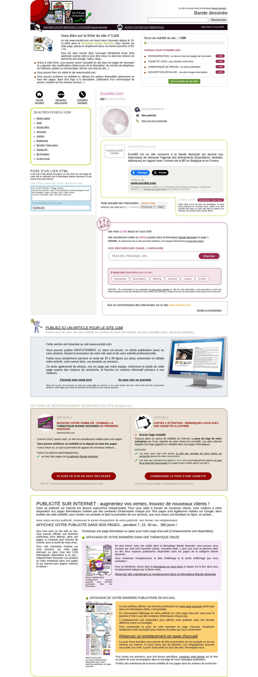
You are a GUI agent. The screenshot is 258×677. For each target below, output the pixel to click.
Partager (143, 172)
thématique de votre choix (168, 566)
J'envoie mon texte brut (76, 379)
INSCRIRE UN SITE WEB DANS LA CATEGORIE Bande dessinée (75, 27)
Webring (157, 278)
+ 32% (220, 56)
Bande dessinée (219, 8)
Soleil (39, 123)
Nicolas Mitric (43, 127)
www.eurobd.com (143, 183)
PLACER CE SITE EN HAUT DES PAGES (84, 476)
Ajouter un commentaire (209, 310)
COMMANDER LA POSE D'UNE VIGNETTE (178, 476)
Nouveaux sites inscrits (61, 101)
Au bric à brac (43, 158)
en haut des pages (194, 241)
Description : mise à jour (210, 200)
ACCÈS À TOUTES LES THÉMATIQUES (144, 27)
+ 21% (220, 67)
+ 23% (220, 61)
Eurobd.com (39, 211)
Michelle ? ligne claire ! (47, 145)
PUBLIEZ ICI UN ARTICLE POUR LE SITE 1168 (84, 328)
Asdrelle (40, 136)
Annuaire (172, 278)
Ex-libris (202, 278)
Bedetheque (42, 141)
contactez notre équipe (192, 656)
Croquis (188, 278)
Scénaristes (120, 278)
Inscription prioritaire (82, 101)
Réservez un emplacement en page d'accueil (158, 636)
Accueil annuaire (39, 101)
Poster (163, 172)
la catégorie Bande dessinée (82, 456)
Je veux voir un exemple (134, 379)
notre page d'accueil (190, 606)
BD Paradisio (43, 154)
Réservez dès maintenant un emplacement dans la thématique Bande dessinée (165, 574)
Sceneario (41, 132)
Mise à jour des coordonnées (154, 121)
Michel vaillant (43, 118)
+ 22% (220, 72)
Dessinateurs (139, 278)
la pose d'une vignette (159, 289)
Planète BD (42, 149)
